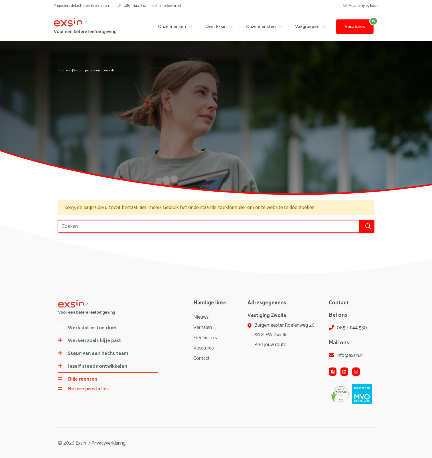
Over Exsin (216, 27)
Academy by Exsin (361, 6)
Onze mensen (172, 27)
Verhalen (202, 327)
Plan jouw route (270, 344)
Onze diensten (261, 27)
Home (63, 70)
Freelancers (205, 338)
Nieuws (201, 317)
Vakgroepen (308, 27)
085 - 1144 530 (131, 6)
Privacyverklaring (108, 443)
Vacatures (355, 27)
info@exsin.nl (167, 6)
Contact (201, 358)
